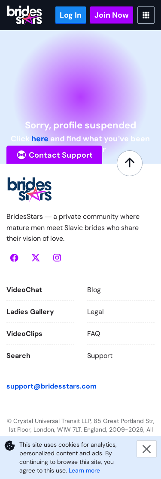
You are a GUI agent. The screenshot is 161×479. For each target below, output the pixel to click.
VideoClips (24, 333)
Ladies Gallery (30, 311)
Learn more (84, 470)
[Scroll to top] (130, 163)
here (40, 139)
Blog (94, 289)
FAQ (93, 333)
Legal (95, 311)
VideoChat (24, 289)
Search (18, 355)
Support (99, 355)
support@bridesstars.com (51, 386)
